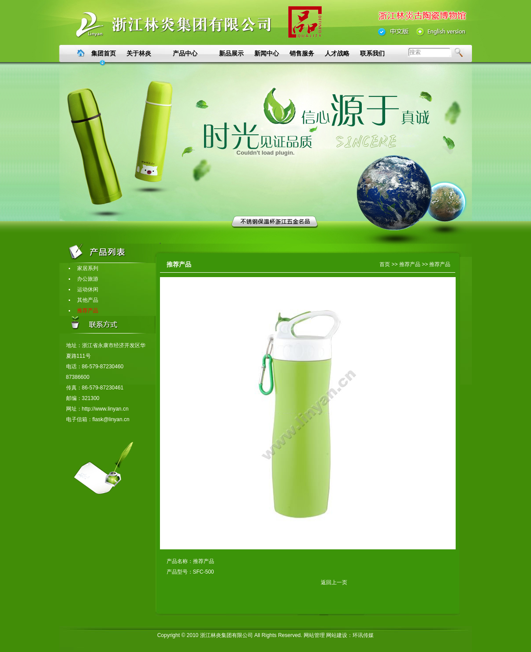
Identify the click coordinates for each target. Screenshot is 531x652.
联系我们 (372, 53)
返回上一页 (257, 582)
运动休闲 (83, 289)
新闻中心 (266, 53)
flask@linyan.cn (111, 419)
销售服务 (302, 53)
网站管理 (314, 635)
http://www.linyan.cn (105, 409)
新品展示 (231, 53)
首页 (384, 264)
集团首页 (103, 53)
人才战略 (337, 53)
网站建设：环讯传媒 (350, 635)
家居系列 (83, 268)
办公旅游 (83, 279)
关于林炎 (138, 53)
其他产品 (83, 300)
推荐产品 (83, 310)
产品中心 (185, 53)
